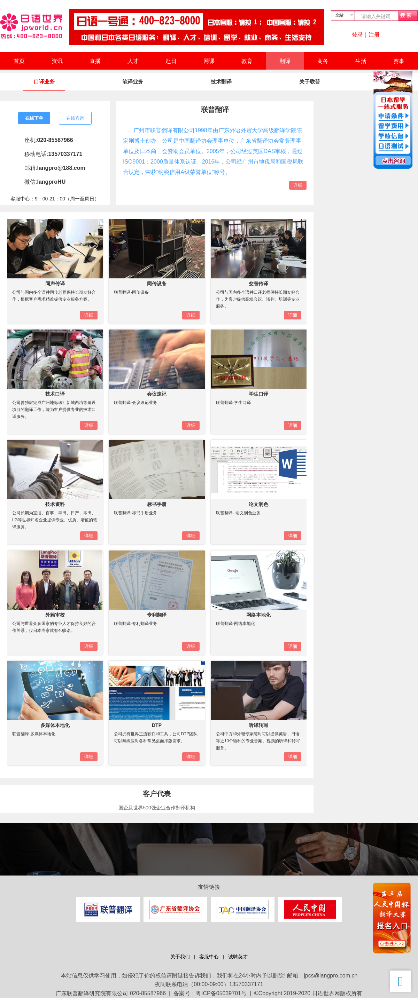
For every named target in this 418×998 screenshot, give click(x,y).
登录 (357, 35)
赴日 (171, 61)
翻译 (285, 61)
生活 (360, 61)
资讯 (57, 61)
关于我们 (180, 956)
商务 (322, 61)
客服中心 (209, 956)
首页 (19, 61)
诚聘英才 (238, 956)
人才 (133, 61)
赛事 (398, 61)
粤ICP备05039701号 (221, 993)
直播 (95, 61)
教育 (247, 61)
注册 (374, 35)
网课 (209, 61)
